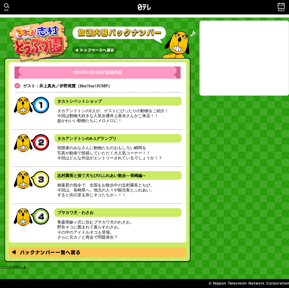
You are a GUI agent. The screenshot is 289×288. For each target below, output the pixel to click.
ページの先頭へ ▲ (13, 266)
